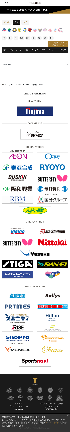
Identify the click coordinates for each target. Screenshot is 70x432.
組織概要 (18, 403)
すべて (7, 22)
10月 (22, 38)
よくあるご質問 (51, 406)
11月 (28, 38)
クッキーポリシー (53, 423)
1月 (39, 38)
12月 (33, 38)
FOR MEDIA (18, 409)
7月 (4, 38)
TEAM (6, 3)
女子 (25, 22)
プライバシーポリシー (18, 406)
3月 (51, 38)
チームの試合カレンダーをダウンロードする (58, 44)
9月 (16, 38)
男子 (16, 22)
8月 (10, 38)
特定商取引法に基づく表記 (51, 403)
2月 (45, 38)
